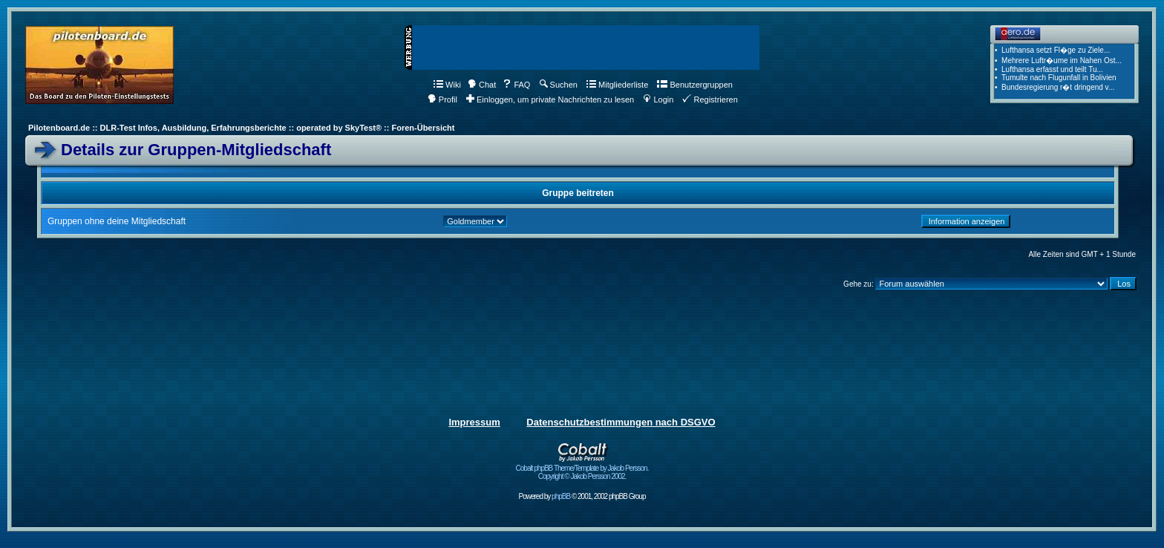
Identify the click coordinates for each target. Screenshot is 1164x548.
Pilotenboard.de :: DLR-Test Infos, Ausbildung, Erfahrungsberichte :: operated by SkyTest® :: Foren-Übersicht (241, 127)
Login (658, 99)
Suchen (559, 84)
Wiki (447, 84)
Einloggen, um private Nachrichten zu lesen (550, 99)
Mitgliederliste (617, 84)
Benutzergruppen (694, 84)
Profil (442, 99)
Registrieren (709, 99)
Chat (482, 84)
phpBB (561, 496)
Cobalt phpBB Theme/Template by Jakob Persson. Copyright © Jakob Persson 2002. (582, 468)
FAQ (516, 84)
